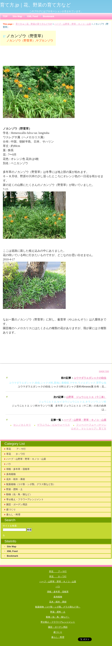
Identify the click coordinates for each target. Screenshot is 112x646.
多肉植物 (11, 474)
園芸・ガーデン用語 (16, 504)
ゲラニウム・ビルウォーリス (53, 424)
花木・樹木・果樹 (15, 479)
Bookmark (48, 16)
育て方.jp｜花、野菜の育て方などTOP (34, 24)
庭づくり (11, 509)
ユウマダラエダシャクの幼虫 (90, 377)
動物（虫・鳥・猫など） (19, 494)
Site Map (17, 16)
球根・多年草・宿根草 (18, 469)
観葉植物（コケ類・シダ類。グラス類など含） (30, 484)
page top (104, 371)
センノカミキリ (22, 424)
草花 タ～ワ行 (15, 454)
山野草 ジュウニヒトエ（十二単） (86, 397)
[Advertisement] (48, 57)
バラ (8, 464)
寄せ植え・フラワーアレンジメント (25, 499)
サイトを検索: (10, 526)
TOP (5, 16)
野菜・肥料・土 (14, 489)
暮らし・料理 (13, 514)
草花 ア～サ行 (16, 449)
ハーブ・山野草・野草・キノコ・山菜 (72, 24)
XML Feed (32, 16)
